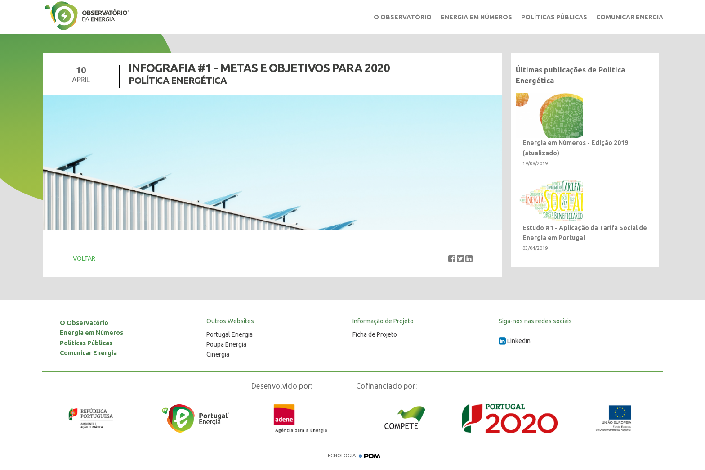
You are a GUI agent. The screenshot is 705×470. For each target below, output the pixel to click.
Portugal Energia (229, 334)
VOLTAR (84, 258)
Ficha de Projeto (374, 334)
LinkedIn (515, 340)
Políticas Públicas (554, 17)
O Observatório (403, 17)
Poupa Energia (226, 344)
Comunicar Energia (629, 17)
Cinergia (217, 354)
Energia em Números (476, 17)
